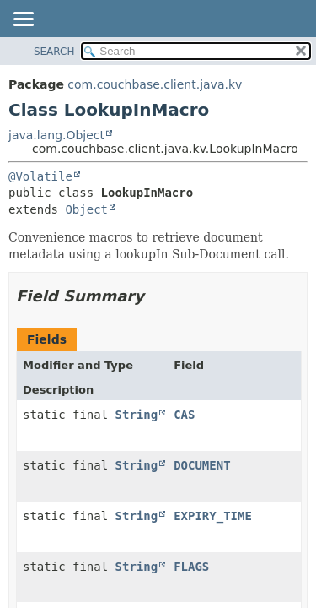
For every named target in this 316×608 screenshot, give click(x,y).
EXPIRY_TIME (213, 516)
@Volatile (40, 176)
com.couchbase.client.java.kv (154, 84)
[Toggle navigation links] (22, 20)
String (136, 414)
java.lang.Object (56, 135)
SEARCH (54, 51)
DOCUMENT (202, 465)
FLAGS (191, 566)
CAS (184, 414)
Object (86, 209)
